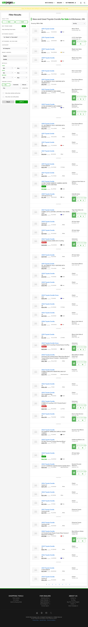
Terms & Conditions (51, 620)
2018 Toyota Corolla (48, 123)
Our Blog (73, 600)
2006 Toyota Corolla (48, 321)
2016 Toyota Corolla (48, 37)
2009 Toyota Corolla (48, 49)
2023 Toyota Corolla (48, 414)
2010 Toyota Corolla (48, 334)
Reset (8, 102)
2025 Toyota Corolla (48, 104)
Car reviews (16, 600)
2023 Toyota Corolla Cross (50, 295)
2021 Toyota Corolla (48, 89)
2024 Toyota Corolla (48, 313)
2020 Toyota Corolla (48, 273)
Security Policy (43, 620)
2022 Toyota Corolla (48, 239)
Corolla (15, 59)
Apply (21, 102)
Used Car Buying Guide (16, 602)
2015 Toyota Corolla (48, 29)
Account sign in (45, 605)
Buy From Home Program (73, 602)
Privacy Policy (36, 620)
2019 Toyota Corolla (48, 79)
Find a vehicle (16, 598)
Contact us (73, 598)
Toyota (15, 56)
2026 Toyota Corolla (48, 384)
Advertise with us (45, 598)
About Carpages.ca (73, 605)
